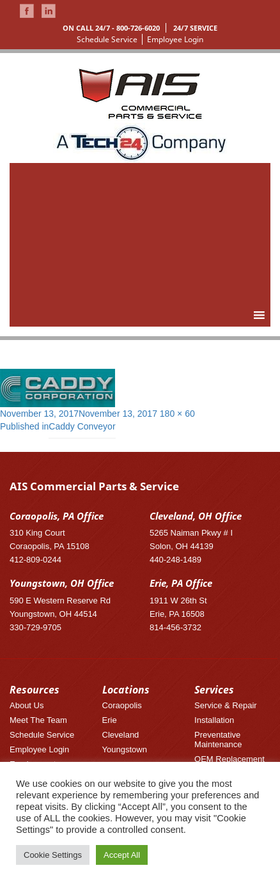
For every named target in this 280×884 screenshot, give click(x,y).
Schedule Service (107, 39)
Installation (214, 720)
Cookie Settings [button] (53, 855)
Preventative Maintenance (218, 739)
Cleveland (120, 735)
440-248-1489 (175, 559)
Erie (109, 720)
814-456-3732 (175, 627)
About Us (26, 705)
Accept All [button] (122, 855)
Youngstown (124, 749)
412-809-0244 (35, 559)
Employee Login (175, 39)
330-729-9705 (35, 627)
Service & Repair (225, 705)
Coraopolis (122, 705)
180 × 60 (177, 413)
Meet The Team (38, 720)
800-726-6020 (138, 28)
